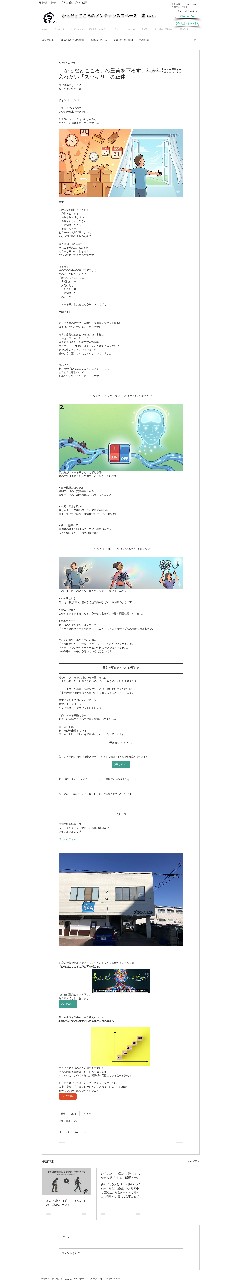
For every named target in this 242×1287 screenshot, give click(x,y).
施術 (73, 1113)
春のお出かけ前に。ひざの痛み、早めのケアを (66, 1203)
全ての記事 (48, 40)
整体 (63, 1113)
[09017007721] (187, 16)
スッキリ (86, 1113)
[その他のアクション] (181, 63)
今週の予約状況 (99, 40)
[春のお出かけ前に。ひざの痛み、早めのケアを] (66, 1181)
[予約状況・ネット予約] (187, 23)
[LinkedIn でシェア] (76, 1132)
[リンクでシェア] (85, 1132)
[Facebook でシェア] (60, 1132)
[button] (195, 40)
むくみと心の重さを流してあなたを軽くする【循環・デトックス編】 (120, 1176)
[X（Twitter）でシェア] (68, 1132)
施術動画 (144, 40)
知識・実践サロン (68, 1121)
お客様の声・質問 (123, 40)
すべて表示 (194, 1161)
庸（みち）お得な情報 (72, 40)
